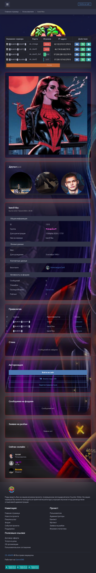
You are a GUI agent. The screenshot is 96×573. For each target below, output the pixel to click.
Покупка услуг (10, 519)
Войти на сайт (85, 4)
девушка (78, 326)
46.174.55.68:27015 (62, 49)
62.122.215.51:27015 (62, 44)
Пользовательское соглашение (18, 547)
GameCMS (20, 560)
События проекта (12, 526)
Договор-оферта (12, 538)
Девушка (78, 322)
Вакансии (50, 290)
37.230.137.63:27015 (62, 60)
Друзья (15, 166)
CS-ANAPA (9, 555)
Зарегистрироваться (48, 385)
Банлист (53, 519)
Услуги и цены (11, 541)
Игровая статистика (58, 529)
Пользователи (28, 12)
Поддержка (9, 529)
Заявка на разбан (57, 526)
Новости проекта (12, 516)
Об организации (11, 544)
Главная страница (11, 12)
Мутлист (53, 523)
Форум (7, 523)
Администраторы (57, 516)
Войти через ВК (48, 379)
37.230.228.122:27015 (62, 54)
